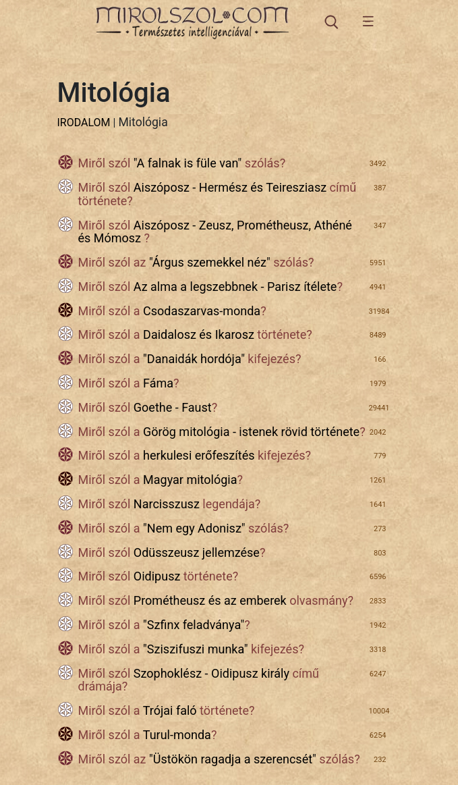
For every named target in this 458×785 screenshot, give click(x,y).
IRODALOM (84, 122)
